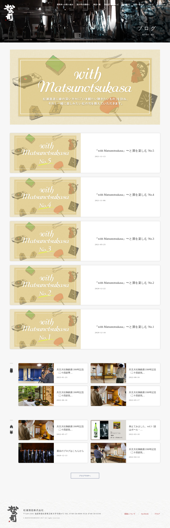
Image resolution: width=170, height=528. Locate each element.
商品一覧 (97, 5)
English (162, 5)
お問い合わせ (138, 5)
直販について (129, 514)
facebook (145, 514)
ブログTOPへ (85, 476)
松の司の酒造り (83, 5)
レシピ (116, 5)
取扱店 (107, 5)
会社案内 (126, 5)
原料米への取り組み (65, 5)
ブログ (150, 5)
